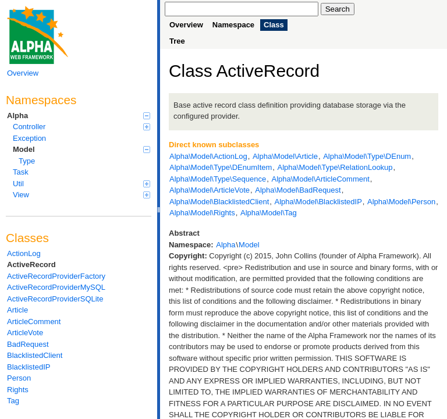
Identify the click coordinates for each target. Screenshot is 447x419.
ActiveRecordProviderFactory (56, 276)
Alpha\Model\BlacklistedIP (318, 201)
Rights (18, 389)
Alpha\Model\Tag (268, 212)
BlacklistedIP (28, 367)
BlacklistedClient (34, 355)
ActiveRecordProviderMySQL (56, 287)
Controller (81, 126)
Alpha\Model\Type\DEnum (367, 156)
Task (21, 172)
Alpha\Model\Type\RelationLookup (335, 167)
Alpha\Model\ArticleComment (320, 179)
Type (27, 161)
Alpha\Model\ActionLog (208, 156)
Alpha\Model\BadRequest (297, 190)
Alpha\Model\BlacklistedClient (219, 201)
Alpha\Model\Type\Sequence (217, 179)
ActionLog (24, 253)
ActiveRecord (31, 264)
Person (19, 378)
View (81, 194)
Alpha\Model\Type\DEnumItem (220, 167)
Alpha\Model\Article (285, 156)
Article (17, 310)
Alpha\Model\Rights (202, 212)
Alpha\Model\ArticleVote (209, 190)
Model (81, 149)
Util (81, 183)
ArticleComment (34, 321)
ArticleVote (25, 332)
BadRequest (28, 344)
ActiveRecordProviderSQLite (55, 298)
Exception (29, 138)
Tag (13, 400)
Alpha (78, 115)
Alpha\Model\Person (401, 201)
